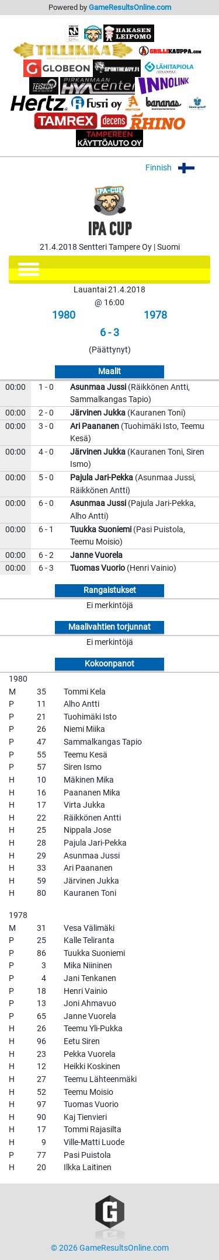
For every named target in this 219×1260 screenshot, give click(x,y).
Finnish (177, 168)
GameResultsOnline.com (130, 7)
